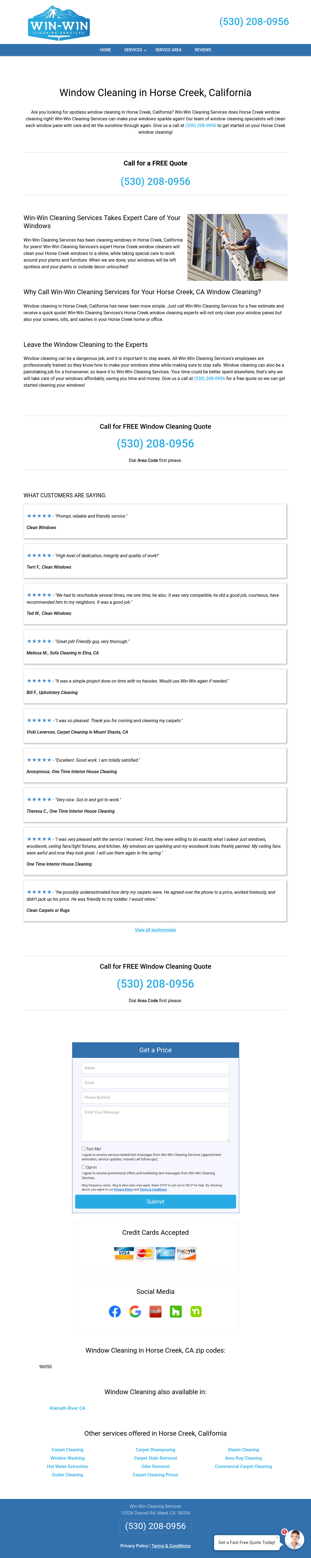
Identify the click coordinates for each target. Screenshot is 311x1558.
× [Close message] (277, 1537)
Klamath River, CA (67, 1387)
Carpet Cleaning (67, 1429)
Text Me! (93, 1128)
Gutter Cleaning (67, 1454)
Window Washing (67, 1437)
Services (136, 52)
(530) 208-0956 (254, 22)
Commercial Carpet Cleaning (243, 1445)
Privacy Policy (123, 1168)
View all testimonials (155, 909)
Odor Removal (155, 1445)
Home (105, 50)
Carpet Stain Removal (155, 1437)
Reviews (203, 50)
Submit (155, 1180)
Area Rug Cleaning (243, 1437)
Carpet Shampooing (155, 1429)
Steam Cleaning (243, 1429)
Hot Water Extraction (67, 1445)
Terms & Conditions (153, 1168)
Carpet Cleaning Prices (155, 1454)
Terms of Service (196, 1546)
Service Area (168, 50)
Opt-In (91, 1146)
